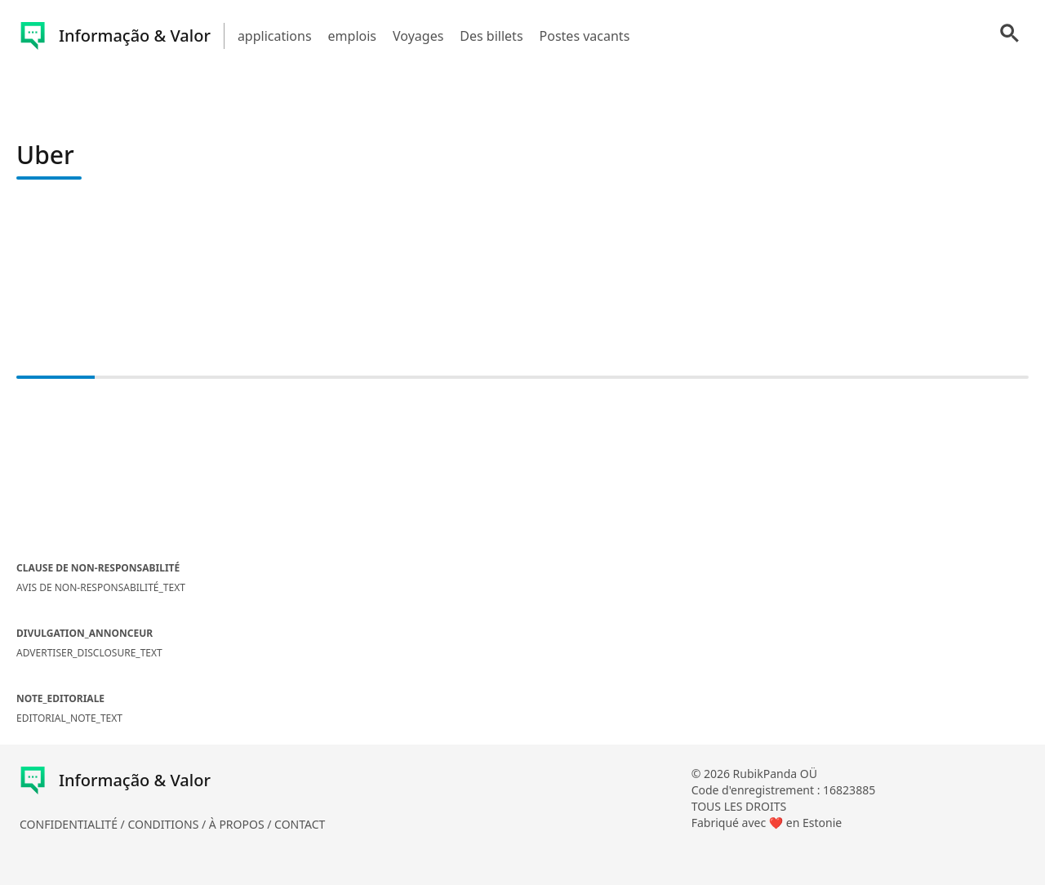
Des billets (491, 36)
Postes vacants (585, 36)
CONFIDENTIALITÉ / (73, 824)
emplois (352, 36)
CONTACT (299, 824)
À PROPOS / (241, 824)
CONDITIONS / (167, 824)
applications (275, 36)
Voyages (418, 36)
